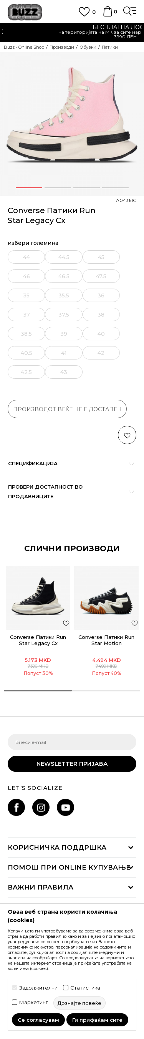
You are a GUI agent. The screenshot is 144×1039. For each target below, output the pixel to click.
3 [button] (86, 187)
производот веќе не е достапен (67, 409)
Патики (110, 47)
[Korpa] (107, 14)
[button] (127, 435)
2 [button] (57, 187)
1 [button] (29, 187)
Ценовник (53, 31)
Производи (62, 47)
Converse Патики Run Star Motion (106, 640)
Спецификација (68, 463)
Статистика (85, 988)
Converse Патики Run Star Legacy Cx (38, 640)
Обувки (87, 47)
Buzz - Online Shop (24, 47)
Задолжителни (38, 988)
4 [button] (115, 187)
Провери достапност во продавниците (68, 491)
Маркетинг (33, 1002)
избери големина (33, 243)
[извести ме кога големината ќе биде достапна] (27, 257)
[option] (72, 124)
